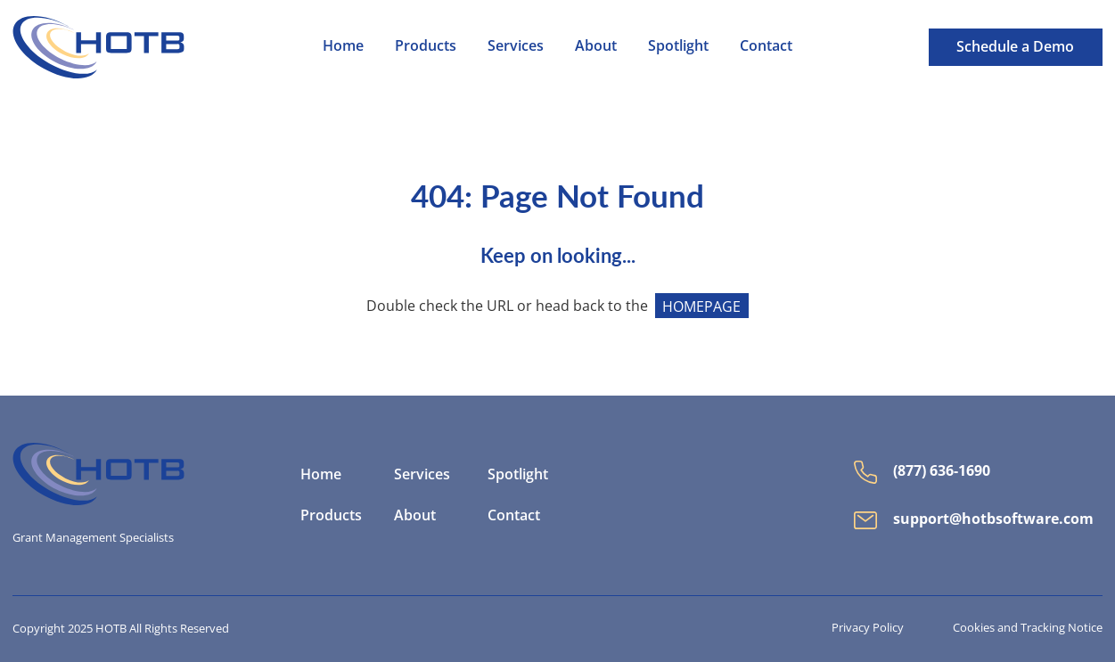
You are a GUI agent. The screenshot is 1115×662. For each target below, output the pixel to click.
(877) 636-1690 (922, 472)
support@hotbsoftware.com (974, 519)
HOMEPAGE (701, 305)
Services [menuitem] (516, 45)
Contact (514, 516)
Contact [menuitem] (766, 45)
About (415, 516)
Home (320, 475)
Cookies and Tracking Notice (1028, 627)
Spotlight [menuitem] (678, 45)
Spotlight (518, 475)
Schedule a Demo (1015, 46)
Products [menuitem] (425, 45)
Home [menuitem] (343, 45)
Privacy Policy (868, 627)
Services (422, 475)
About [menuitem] (596, 45)
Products (331, 516)
